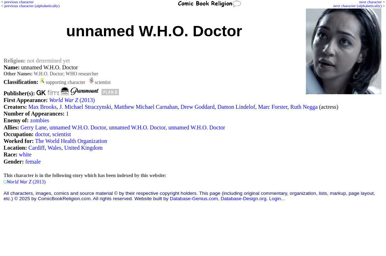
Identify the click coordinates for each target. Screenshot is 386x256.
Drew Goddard (198, 107)
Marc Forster (272, 107)
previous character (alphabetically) (31, 6)
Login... (277, 198)
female (33, 162)
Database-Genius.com (194, 198)
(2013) (72, 100)
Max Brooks (42, 107)
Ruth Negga (304, 107)
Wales (54, 148)
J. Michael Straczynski (85, 107)
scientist (61, 134)
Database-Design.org (243, 198)
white (25, 154)
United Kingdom (83, 148)
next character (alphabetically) (357, 6)
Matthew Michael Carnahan (146, 107)
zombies (39, 120)
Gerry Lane (34, 127)
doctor (42, 134)
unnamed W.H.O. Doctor (77, 127)
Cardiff (36, 148)
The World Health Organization (71, 141)
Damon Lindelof (236, 107)
